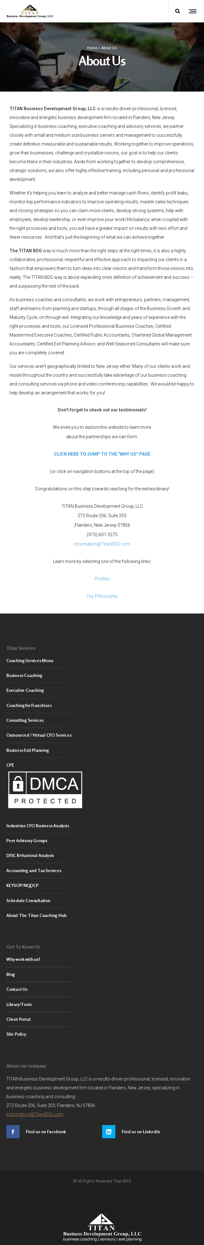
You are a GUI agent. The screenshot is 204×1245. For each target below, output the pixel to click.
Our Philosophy (102, 593)
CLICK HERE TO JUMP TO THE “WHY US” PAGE (102, 451)
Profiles (102, 575)
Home (92, 46)
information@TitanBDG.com (102, 541)
